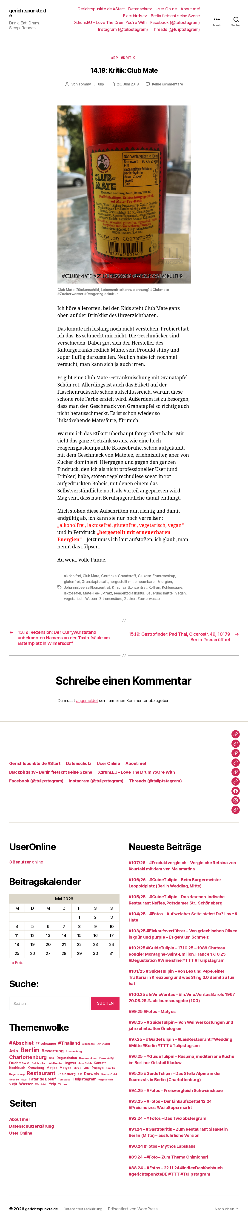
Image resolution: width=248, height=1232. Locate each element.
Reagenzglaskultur (131, 593)
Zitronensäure (112, 599)
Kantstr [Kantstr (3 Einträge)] (100, 1073)
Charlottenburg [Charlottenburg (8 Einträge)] (28, 1067)
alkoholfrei (73, 576)
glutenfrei (72, 582)
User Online (166, 8)
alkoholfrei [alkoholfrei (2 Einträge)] (88, 1054)
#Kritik (130, 59)
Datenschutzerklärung (31, 1136)
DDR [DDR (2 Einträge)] (51, 1068)
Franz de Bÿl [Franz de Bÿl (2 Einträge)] (106, 1068)
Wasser (92, 599)
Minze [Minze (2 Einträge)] (77, 1078)
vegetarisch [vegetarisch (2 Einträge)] (105, 1089)
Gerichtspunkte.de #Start (101, 8)
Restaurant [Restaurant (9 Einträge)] (41, 1083)
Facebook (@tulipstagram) (175, 22)
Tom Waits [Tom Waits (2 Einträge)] (64, 1089)
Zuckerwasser (151, 599)
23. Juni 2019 (127, 85)
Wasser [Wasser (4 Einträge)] (26, 1094)
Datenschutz (140, 8)
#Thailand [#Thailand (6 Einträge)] (69, 1053)
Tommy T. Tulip (90, 85)
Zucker (131, 599)
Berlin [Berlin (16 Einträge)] (29, 1060)
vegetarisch (74, 599)
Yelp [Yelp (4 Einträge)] (52, 1094)
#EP (114, 59)
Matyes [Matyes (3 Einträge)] (65, 1078)
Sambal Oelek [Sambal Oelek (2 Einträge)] (109, 1084)
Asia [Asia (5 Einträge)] (13, 1060)
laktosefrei (73, 593)
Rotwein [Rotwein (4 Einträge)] (91, 1084)
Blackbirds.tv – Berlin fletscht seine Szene (161, 15)
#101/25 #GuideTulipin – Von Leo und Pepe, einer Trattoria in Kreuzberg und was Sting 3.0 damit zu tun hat (181, 987)
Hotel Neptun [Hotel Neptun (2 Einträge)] (55, 1073)
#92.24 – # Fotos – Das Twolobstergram (167, 1128)
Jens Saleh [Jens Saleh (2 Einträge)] (84, 1073)
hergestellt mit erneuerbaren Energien (143, 582)
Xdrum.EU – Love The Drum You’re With (110, 22)
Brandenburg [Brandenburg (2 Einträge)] (74, 1061)
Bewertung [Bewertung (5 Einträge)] (53, 1060)
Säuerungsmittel (163, 593)
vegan (184, 593)
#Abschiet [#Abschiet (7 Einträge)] (21, 1053)
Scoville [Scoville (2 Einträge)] (14, 1089)
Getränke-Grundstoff (120, 576)
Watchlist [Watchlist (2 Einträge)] (40, 1094)
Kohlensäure (175, 587)
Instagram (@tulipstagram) (123, 29)
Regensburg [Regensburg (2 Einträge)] (16, 1084)
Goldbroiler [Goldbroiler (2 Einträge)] (38, 1073)
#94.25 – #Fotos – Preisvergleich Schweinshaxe (176, 1100)
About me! (190, 8)
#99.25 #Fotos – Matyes (152, 1021)
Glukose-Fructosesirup (159, 576)
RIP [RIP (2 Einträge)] (80, 1084)
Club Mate (92, 576)
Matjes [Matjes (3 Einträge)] (51, 1078)
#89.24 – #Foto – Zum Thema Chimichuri (168, 1167)
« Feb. (17, 972)
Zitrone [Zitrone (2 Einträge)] (62, 1094)
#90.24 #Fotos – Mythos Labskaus (162, 1156)
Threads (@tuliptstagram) (176, 29)
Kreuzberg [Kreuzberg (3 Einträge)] (36, 1078)
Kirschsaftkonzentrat (131, 587)
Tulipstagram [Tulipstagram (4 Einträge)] (84, 1089)
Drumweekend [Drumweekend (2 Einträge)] (88, 1068)
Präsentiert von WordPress (139, 1219)
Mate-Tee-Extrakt (99, 593)
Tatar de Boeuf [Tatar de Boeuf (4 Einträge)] (42, 1089)
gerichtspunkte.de (29, 13)
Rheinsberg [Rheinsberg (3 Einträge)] (66, 1084)
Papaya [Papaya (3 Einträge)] (97, 1078)
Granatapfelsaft (95, 582)
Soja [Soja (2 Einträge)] (23, 1089)
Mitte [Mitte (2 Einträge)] (86, 1078)
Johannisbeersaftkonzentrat (88, 587)
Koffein (157, 587)
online (26, 872)
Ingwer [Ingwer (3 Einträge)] (70, 1073)
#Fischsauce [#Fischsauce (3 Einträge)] (46, 1054)
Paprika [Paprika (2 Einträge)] (110, 1078)
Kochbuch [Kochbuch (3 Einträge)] (17, 1078)
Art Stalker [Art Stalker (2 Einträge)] (103, 1054)
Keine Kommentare (168, 85)
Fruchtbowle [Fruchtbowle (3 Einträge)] (19, 1073)
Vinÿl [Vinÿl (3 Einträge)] (13, 1094)
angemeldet (87, 710)
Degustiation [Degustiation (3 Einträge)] (67, 1068)
